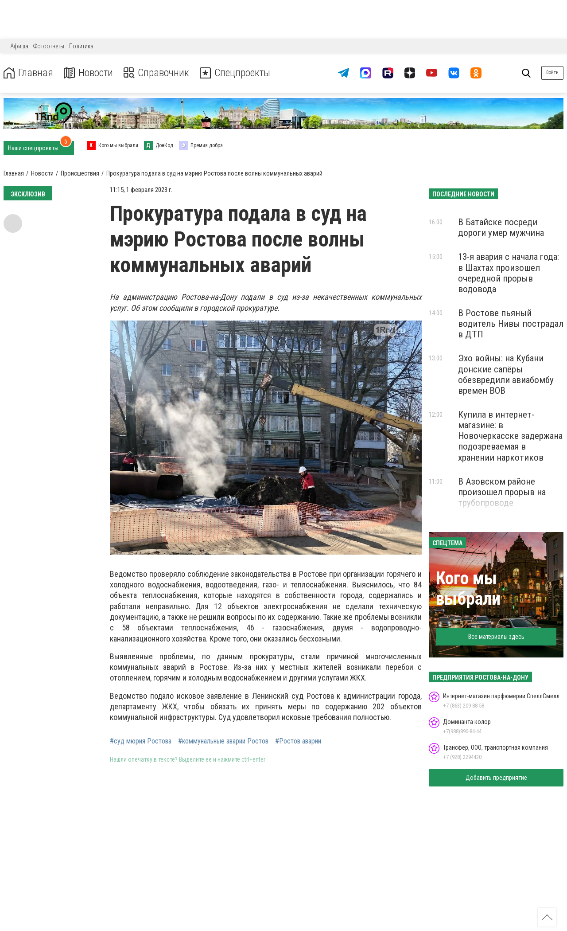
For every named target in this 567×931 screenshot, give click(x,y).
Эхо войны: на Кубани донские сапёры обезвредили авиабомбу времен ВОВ (506, 374)
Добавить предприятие (496, 777)
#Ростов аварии (298, 741)
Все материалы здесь (496, 636)
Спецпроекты (236, 73)
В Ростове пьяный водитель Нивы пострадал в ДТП (510, 324)
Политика (81, 46)
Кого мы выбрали (468, 588)
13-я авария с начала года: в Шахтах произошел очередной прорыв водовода (508, 272)
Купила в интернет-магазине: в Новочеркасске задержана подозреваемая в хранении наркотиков (510, 436)
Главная (28, 73)
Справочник (157, 73)
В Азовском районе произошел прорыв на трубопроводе (502, 492)
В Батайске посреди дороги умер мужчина (501, 227)
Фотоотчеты (48, 46)
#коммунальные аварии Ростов (223, 741)
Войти (552, 72)
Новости (88, 73)
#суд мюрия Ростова (140, 741)
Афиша (19, 46)
